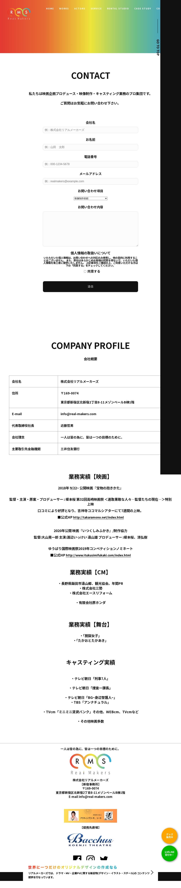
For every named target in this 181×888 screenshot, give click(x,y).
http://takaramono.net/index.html (98, 524)
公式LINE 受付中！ (169, 853)
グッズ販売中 (169, 836)
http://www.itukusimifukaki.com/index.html (98, 562)
